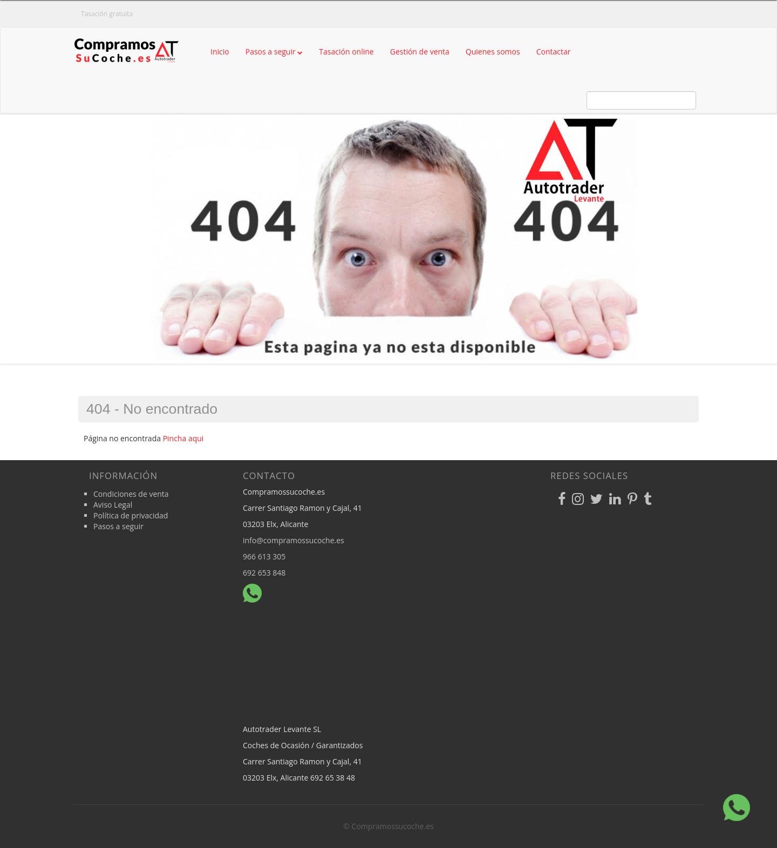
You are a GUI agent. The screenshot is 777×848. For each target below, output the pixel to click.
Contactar (553, 51)
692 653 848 (264, 572)
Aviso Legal (112, 505)
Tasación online (346, 51)
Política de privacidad (130, 515)
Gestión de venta (419, 51)
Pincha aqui (183, 438)
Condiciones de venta (131, 494)
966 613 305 (264, 556)
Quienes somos (493, 51)
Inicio (219, 51)
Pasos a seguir (274, 51)
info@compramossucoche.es (293, 540)
